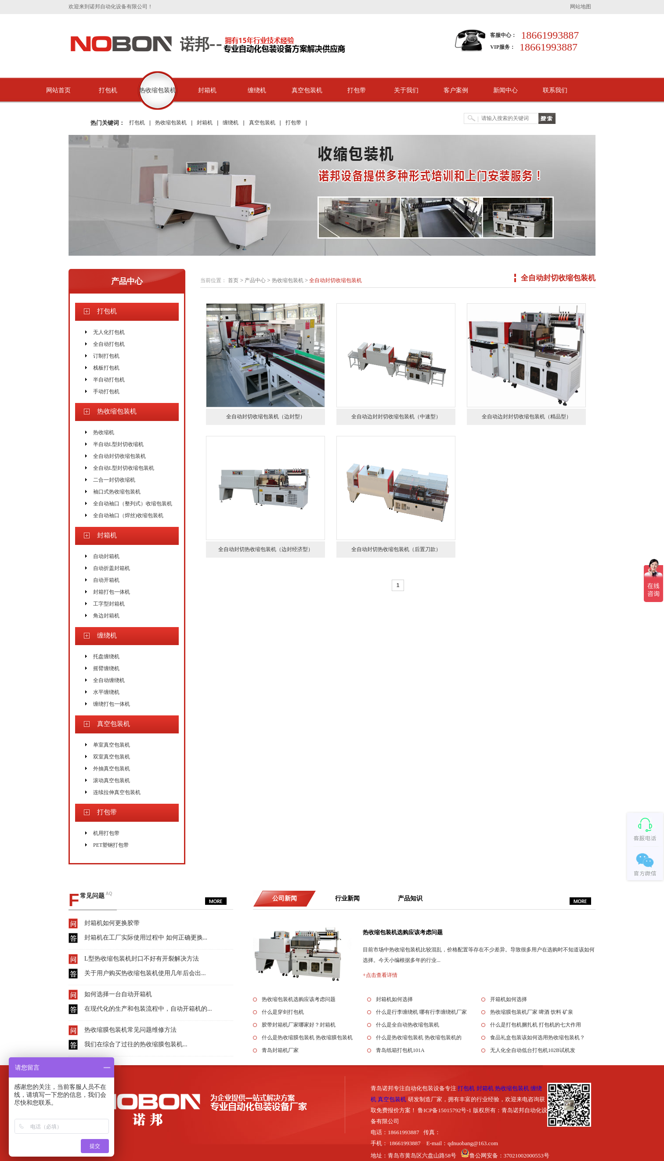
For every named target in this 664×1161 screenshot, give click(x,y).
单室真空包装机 (111, 745)
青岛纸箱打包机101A (400, 1050)
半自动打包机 (109, 380)
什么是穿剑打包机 (283, 1012)
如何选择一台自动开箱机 (118, 994)
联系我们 (555, 90)
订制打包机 (106, 356)
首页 (233, 280)
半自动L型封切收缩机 (118, 444)
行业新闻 (347, 898)
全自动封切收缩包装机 (119, 456)
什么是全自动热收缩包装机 (407, 1025)
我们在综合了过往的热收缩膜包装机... (136, 1044)
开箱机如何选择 (508, 999)
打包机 (108, 90)
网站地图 (580, 7)
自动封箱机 (106, 556)
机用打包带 (106, 833)
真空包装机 (307, 90)
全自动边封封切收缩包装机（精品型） (526, 417)
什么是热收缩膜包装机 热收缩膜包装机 (307, 1037)
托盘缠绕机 (106, 656)
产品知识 (410, 898)
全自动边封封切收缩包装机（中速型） (396, 417)
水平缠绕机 (106, 692)
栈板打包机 (106, 368)
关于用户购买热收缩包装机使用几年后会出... (145, 973)
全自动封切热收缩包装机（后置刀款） (396, 549)
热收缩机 (103, 432)
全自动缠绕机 (109, 680)
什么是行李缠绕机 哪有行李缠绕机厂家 (421, 1012)
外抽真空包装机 (111, 769)
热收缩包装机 (157, 90)
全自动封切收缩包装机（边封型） (265, 417)
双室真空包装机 (111, 757)
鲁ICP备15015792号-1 (444, 1110)
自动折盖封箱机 (111, 568)
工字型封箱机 (109, 604)
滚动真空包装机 (111, 780)
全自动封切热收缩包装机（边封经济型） (265, 549)
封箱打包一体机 (111, 592)
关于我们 (406, 90)
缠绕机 (257, 90)
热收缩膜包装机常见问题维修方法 (130, 1030)
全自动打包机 (109, 344)
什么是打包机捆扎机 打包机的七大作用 (535, 1025)
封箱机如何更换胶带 (112, 923)
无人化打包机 (109, 332)
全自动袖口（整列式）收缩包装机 (132, 504)
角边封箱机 (106, 616)
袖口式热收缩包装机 (117, 492)
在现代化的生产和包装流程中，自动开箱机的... (148, 1008)
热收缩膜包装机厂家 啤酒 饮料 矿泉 (531, 1012)
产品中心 (127, 281)
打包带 (356, 90)
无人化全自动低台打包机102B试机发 (532, 1050)
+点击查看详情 (380, 975)
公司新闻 (284, 898)
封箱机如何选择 (394, 999)
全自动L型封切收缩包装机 (123, 468)
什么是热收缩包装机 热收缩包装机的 (419, 1037)
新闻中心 (505, 90)
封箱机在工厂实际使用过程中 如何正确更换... (145, 937)
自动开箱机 (106, 580)
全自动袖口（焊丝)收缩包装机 (128, 515)
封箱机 (207, 90)
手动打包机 (106, 391)
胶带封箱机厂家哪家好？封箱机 (299, 1025)
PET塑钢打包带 (111, 845)
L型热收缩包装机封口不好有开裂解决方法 (141, 958)
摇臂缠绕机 (106, 668)
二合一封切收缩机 (114, 480)
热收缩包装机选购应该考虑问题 (403, 932)
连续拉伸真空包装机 (117, 792)
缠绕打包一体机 (111, 704)
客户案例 (456, 90)
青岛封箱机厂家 (280, 1050)
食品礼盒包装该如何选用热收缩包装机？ (537, 1037)
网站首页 (58, 90)
